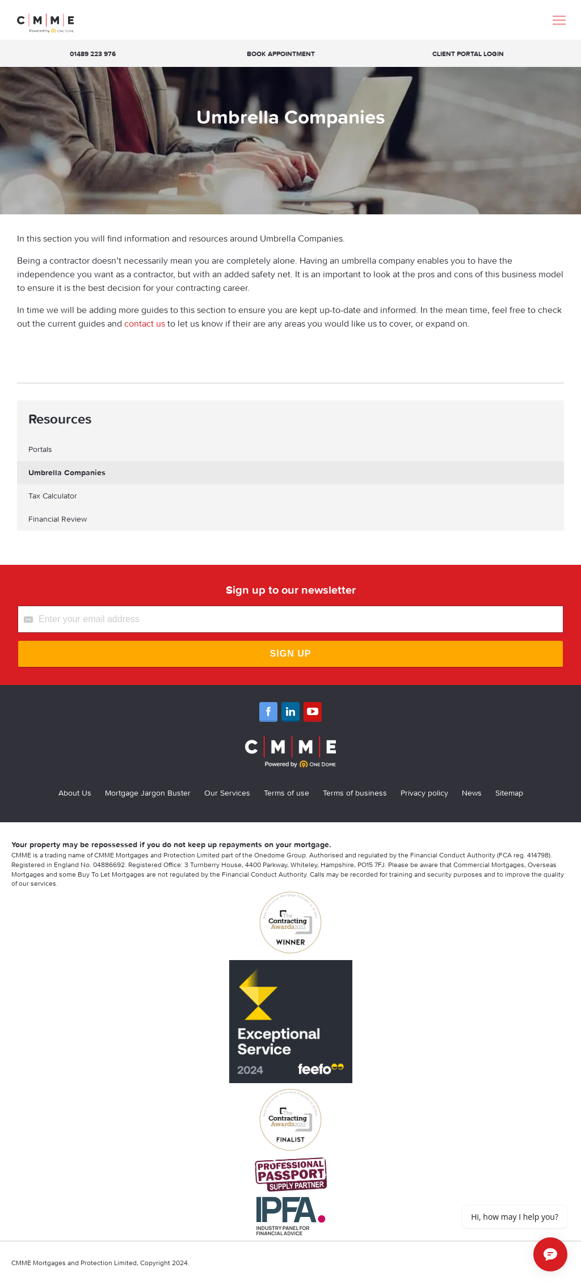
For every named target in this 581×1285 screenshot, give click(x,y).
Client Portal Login (468, 53)
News (472, 793)
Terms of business (355, 793)
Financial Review (57, 519)
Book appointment (281, 53)
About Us (74, 793)
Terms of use (286, 793)
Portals (40, 449)
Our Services (227, 793)
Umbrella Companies (67, 472)
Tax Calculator (52, 496)
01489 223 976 (93, 53)
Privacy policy (424, 793)
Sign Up (290, 653)
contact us (144, 323)
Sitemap (509, 793)
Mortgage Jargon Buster (148, 793)
